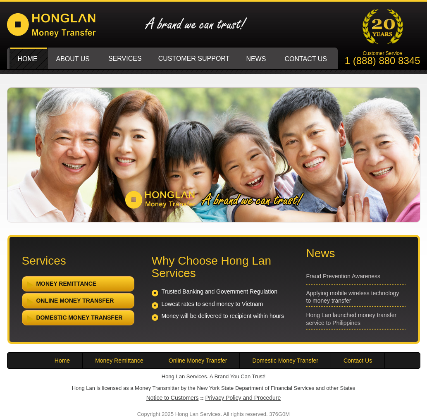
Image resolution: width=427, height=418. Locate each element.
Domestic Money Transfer (73, 319)
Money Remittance (60, 285)
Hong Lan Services (62, 29)
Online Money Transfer (69, 302)
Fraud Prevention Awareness (343, 276)
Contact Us (358, 360)
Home (62, 360)
